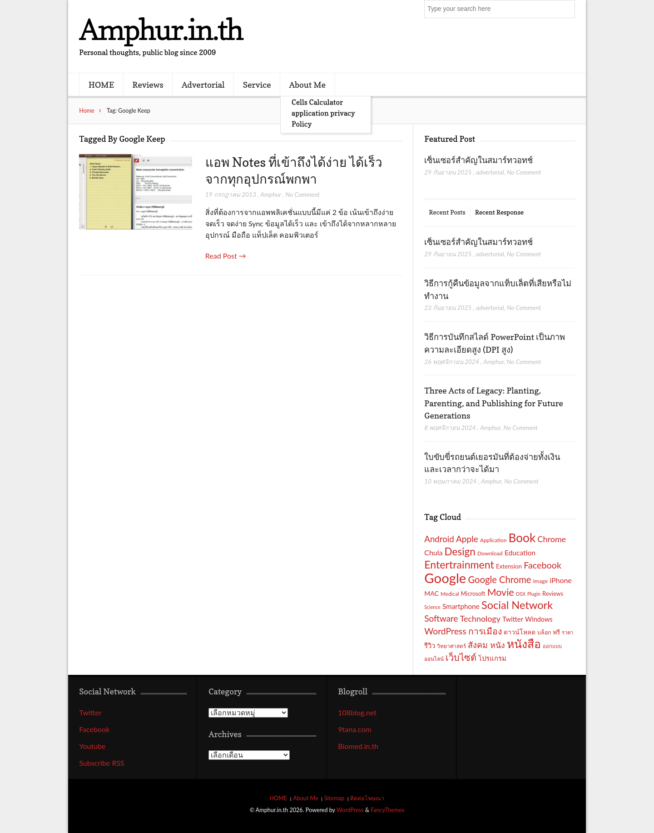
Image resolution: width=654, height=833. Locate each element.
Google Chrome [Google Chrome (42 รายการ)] (499, 579)
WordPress (350, 810)
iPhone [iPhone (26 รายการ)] (561, 580)
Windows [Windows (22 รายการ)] (538, 619)
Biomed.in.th (358, 746)
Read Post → (225, 255)
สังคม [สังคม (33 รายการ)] (478, 645)
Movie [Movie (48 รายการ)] (500, 592)
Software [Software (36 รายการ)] (441, 618)
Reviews (147, 85)
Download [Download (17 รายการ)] (490, 553)
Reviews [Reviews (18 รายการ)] (552, 593)
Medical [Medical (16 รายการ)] (450, 593)
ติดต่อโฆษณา (367, 798)
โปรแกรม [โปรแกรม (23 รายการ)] (492, 658)
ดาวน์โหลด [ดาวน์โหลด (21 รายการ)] (519, 632)
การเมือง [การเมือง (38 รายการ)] (485, 631)
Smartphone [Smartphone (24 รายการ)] (461, 606)
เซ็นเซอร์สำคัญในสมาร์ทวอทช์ (479, 160)
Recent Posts (447, 212)
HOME (101, 85)
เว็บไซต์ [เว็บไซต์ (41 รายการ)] (461, 657)
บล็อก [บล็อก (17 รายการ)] (544, 632)
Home (86, 110)
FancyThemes (387, 810)
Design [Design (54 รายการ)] (460, 551)
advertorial (490, 172)
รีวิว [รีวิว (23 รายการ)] (429, 645)
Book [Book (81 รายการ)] (522, 537)
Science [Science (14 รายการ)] (432, 607)
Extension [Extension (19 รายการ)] (509, 566)
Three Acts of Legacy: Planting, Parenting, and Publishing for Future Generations (493, 402)
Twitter (90, 712)
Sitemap (334, 798)
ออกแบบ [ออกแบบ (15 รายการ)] (552, 646)
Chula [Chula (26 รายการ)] (433, 552)
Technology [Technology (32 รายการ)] (480, 619)
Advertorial (203, 85)
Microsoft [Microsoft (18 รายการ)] (473, 593)
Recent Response (499, 212)
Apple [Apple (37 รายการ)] (467, 539)
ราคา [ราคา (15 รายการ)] (567, 632)
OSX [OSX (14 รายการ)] (520, 594)
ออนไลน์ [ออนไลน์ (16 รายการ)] (434, 658)
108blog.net (357, 712)
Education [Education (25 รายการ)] (520, 553)
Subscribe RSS (101, 762)
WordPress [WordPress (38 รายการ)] (445, 631)
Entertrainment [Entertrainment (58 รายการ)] (459, 564)
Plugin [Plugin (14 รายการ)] (533, 594)
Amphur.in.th (161, 29)
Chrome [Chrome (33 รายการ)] (551, 539)
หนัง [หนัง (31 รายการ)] (497, 645)
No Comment (302, 194)
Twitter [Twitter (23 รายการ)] (512, 619)
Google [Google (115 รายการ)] (445, 578)
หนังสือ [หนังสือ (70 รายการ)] (524, 643)
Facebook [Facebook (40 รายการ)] (542, 564)
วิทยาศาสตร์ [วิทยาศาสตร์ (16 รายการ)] (451, 646)
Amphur (270, 194)
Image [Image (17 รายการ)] (540, 581)
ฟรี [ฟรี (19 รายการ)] (556, 632)
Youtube (92, 746)
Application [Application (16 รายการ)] (493, 540)
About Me (307, 85)
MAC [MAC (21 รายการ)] (431, 593)
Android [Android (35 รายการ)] (439, 539)
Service (257, 85)
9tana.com (354, 729)
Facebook (94, 729)
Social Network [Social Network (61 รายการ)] (517, 605)
